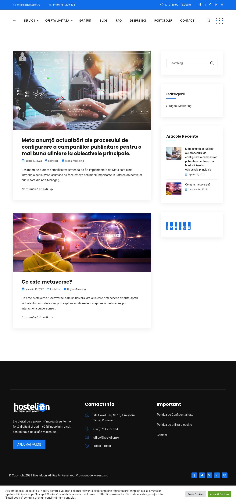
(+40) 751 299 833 (64, 4)
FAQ (119, 21)
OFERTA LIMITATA (57, 21)
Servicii (29, 21)
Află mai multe (29, 444)
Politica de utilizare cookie (174, 424)
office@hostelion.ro (28, 4)
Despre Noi (138, 21)
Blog (104, 21)
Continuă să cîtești (35, 189)
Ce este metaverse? (47, 281)
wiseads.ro (101, 475)
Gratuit (85, 21)
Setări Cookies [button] (196, 494)
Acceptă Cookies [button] (219, 494)
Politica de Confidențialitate (175, 414)
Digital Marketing (74, 160)
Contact (187, 21)
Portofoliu (163, 21)
